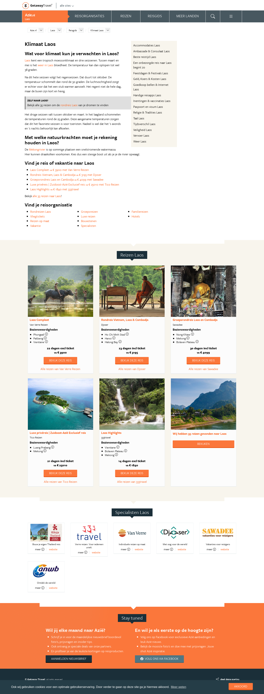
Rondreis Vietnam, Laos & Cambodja (124, 320)
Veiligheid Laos (142, 130)
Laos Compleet (39, 320)
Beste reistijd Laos (144, 57)
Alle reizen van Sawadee (203, 369)
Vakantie (35, 226)
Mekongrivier (37, 149)
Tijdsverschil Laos (144, 124)
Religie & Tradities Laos (147, 112)
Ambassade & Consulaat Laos (151, 51)
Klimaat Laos (97, 30)
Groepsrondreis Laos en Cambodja (195, 320)
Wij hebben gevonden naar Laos (199, 433)
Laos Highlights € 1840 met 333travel (54, 189)
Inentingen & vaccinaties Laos (151, 101)
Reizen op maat (39, 221)
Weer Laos (139, 141)
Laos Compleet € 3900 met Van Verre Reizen (59, 170)
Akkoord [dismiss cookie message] (240, 686)
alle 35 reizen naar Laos (47, 196)
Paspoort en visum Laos (148, 107)
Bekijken (203, 444)
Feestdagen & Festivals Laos (150, 73)
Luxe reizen (88, 216)
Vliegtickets (37, 216)
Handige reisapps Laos (147, 95)
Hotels (136, 216)
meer (39, 549)
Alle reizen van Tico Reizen (60, 482)
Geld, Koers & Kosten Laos (149, 79)
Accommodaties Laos (146, 45)
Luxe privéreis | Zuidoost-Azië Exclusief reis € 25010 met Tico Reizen (74, 184)
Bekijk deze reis (60, 360)
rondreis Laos (69, 105)
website (53, 549)
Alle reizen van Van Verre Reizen (60, 369)
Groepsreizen (89, 211)
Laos (52, 30)
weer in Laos (45, 65)
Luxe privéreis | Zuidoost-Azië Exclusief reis (58, 433)
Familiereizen (140, 211)
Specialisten (88, 226)
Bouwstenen (89, 221)
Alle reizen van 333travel (132, 482)
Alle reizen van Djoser (132, 369)
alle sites (67, 5)
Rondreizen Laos (40, 211)
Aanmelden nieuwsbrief (68, 658)
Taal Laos (138, 118)
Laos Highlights (111, 433)
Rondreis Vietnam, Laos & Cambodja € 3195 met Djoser (65, 175)
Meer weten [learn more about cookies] (178, 686)
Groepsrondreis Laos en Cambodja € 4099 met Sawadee (66, 179)
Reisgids (73, 30)
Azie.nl (33, 30)
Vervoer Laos (141, 135)
